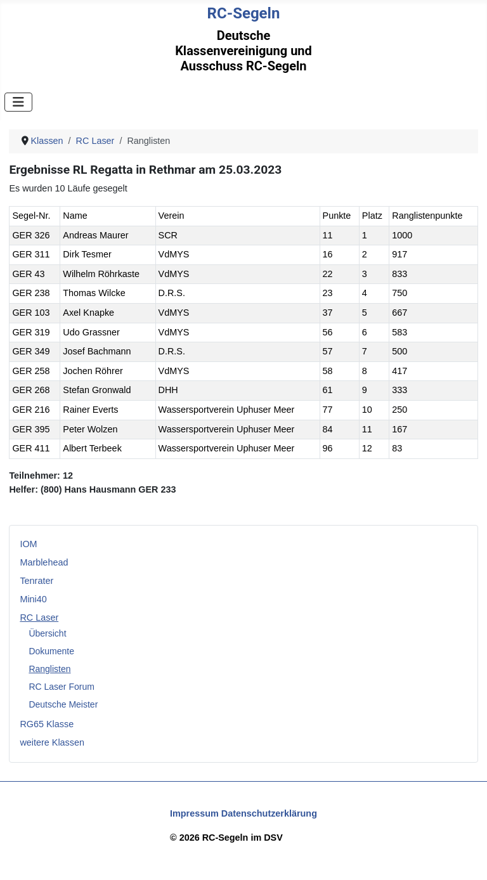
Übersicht (47, 633)
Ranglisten (49, 669)
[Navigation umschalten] (18, 102)
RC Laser (39, 617)
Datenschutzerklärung (269, 813)
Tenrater (36, 581)
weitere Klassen (52, 742)
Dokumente (51, 651)
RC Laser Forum (61, 687)
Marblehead (44, 562)
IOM (28, 544)
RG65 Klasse (47, 724)
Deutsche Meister (63, 704)
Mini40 (33, 599)
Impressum (194, 813)
